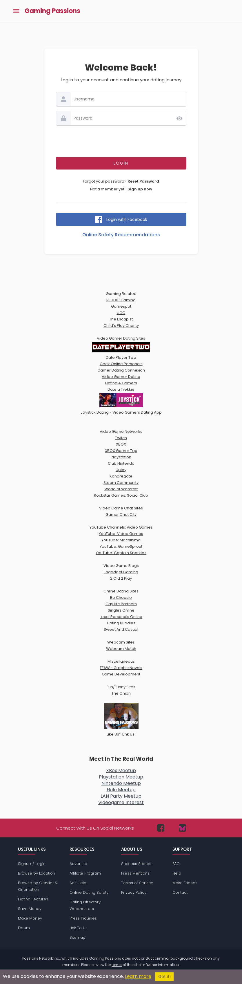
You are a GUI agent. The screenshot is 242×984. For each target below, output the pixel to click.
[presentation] (121, 141)
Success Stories (136, 863)
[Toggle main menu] (16, 11)
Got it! (164, 976)
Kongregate (121, 476)
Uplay (121, 470)
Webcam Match (121, 648)
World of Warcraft (121, 489)
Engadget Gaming (121, 572)
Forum (24, 928)
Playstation (121, 457)
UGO (121, 313)
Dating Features (33, 899)
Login (41, 863)
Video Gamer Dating (121, 376)
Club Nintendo (121, 463)
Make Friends (184, 883)
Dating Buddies (121, 623)
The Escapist (121, 319)
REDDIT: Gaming (121, 300)
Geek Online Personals (121, 364)
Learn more (138, 976)
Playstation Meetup (121, 777)
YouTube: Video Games (121, 533)
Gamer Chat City (121, 514)
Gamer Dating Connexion (121, 370)
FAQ (176, 863)
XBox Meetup (121, 770)
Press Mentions (135, 873)
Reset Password (143, 181)
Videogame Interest (121, 802)
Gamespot (121, 306)
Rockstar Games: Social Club (121, 495)
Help (176, 873)
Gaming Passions (52, 11)
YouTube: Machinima (121, 540)
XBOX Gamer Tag (121, 450)
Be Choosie (121, 597)
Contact (180, 892)
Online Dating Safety (89, 892)
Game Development (121, 674)
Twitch (121, 438)
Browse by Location (36, 873)
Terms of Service (137, 883)
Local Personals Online (121, 616)
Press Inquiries (83, 918)
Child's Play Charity (121, 325)
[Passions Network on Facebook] (160, 828)
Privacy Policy (133, 892)
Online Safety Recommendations (121, 234)
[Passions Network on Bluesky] (182, 828)
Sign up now (140, 189)
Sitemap (77, 937)
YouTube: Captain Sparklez (121, 553)
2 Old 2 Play (121, 578)
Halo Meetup (121, 789)
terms (117, 964)
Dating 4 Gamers (121, 383)
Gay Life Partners (121, 604)
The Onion (121, 693)
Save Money (29, 908)
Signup (24, 863)
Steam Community (121, 482)
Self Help (78, 883)
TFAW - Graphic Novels (121, 668)
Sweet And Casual (121, 629)
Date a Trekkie (121, 389)
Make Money (30, 918)
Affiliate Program (85, 873)
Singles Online (121, 610)
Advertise (78, 863)
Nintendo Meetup (121, 783)
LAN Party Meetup (121, 796)
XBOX (121, 444)
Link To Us (79, 928)
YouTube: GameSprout (121, 546)
